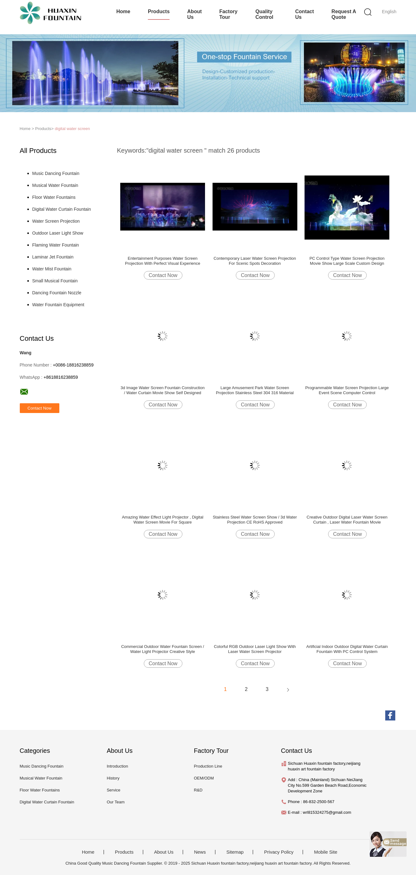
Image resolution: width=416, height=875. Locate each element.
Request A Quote (344, 14)
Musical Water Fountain (55, 185)
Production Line (208, 766)
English (389, 11)
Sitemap (235, 852)
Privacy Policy (278, 852)
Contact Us (304, 14)
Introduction (117, 766)
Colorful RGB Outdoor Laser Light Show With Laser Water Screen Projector (255, 649)
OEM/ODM (204, 778)
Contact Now (163, 275)
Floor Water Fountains (54, 197)
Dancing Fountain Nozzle (56, 292)
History (113, 778)
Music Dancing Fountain (55, 173)
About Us (194, 14)
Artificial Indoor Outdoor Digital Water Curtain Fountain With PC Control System (347, 649)
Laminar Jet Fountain (53, 256)
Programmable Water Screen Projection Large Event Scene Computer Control (347, 390)
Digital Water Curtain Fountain (61, 209)
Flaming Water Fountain (55, 244)
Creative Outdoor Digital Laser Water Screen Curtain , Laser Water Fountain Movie (347, 519)
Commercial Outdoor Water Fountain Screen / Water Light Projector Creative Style (162, 649)
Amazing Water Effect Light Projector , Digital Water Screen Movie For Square (162, 519)
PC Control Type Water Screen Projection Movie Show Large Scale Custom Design (347, 261)
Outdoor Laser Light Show (58, 233)
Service (113, 790)
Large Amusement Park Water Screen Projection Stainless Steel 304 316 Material (255, 390)
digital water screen (72, 128)
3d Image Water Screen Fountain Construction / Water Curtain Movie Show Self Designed (163, 390)
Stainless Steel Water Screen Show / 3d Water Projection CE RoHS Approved (255, 519)
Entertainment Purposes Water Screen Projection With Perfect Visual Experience (162, 261)
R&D (198, 790)
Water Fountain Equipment (58, 304)
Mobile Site (325, 852)
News (200, 852)
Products (159, 11)
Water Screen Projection (56, 221)
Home (123, 11)
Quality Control (264, 14)
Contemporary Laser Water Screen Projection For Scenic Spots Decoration (254, 261)
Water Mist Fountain (52, 268)
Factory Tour (228, 14)
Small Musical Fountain (55, 280)
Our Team (116, 802)
